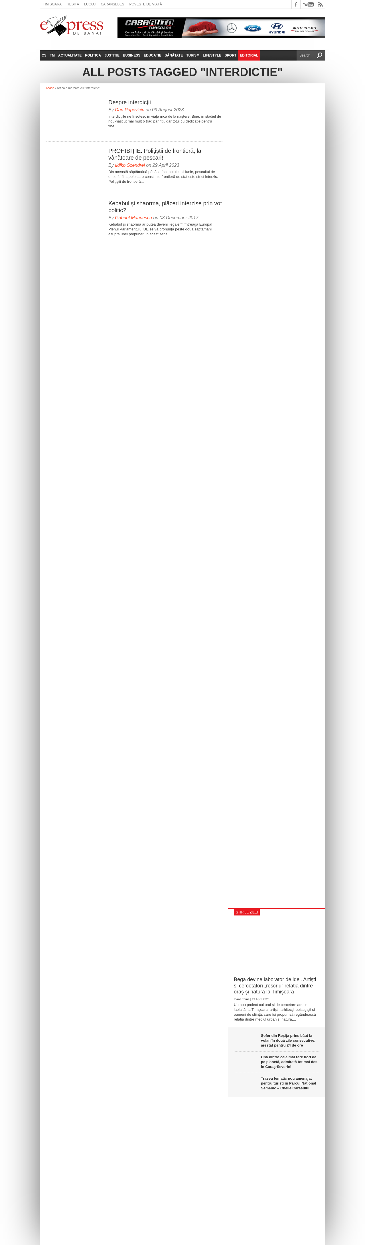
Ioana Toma (242, 999)
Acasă (50, 88)
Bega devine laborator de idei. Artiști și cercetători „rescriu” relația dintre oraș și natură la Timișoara (275, 986)
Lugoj (90, 4)
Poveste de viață (145, 4)
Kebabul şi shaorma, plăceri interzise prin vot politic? (165, 206)
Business (131, 55)
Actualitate (70, 55)
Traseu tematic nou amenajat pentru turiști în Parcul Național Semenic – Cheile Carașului (288, 1083)
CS (44, 55)
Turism (192, 55)
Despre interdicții (129, 102)
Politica (93, 55)
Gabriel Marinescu (133, 217)
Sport (230, 55)
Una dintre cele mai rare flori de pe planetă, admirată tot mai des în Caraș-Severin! (289, 1062)
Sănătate (174, 55)
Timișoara (52, 4)
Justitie (111, 55)
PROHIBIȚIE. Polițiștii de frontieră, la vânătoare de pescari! (154, 154)
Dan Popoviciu (129, 109)
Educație (152, 55)
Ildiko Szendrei (130, 165)
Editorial (249, 55)
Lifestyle (212, 55)
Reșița (73, 4)
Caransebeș (112, 4)
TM (52, 55)
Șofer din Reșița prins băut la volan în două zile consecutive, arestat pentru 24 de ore (288, 1040)
